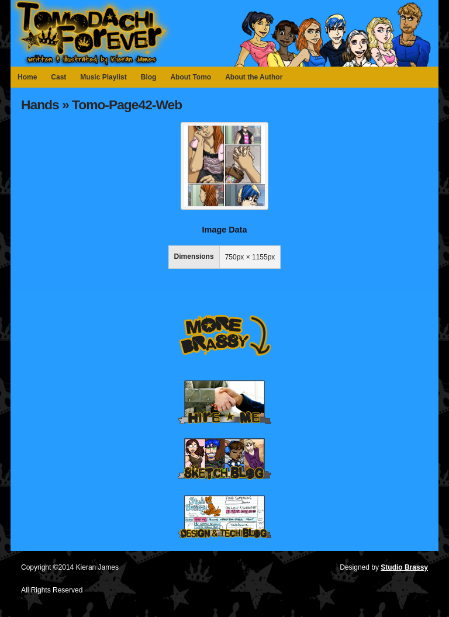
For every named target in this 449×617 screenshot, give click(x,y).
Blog (149, 77)
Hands (40, 104)
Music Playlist (103, 77)
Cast (58, 77)
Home (27, 77)
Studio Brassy (404, 567)
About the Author (253, 77)
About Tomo (190, 77)
